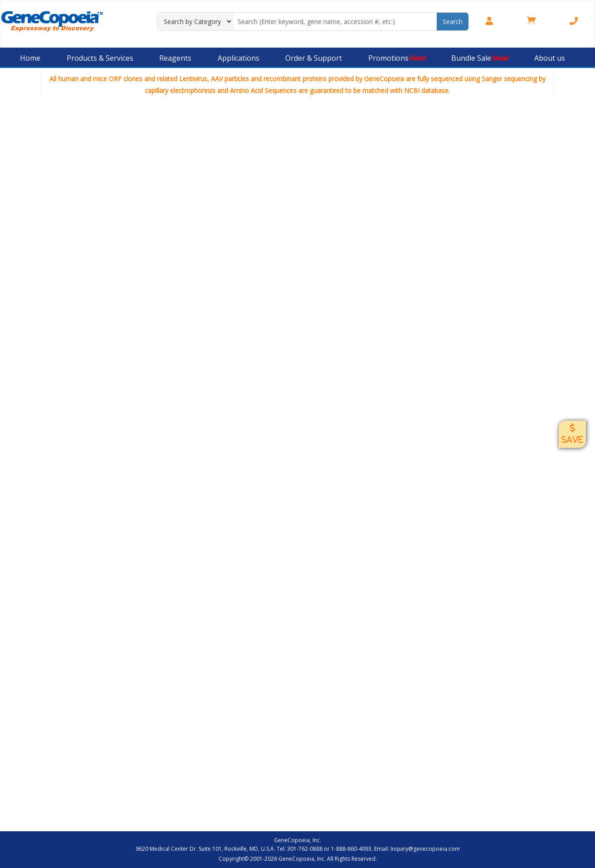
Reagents (175, 58)
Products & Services (100, 58)
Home (30, 58)
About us (549, 58)
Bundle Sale (479, 58)
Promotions (396, 58)
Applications (238, 58)
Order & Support (313, 58)
